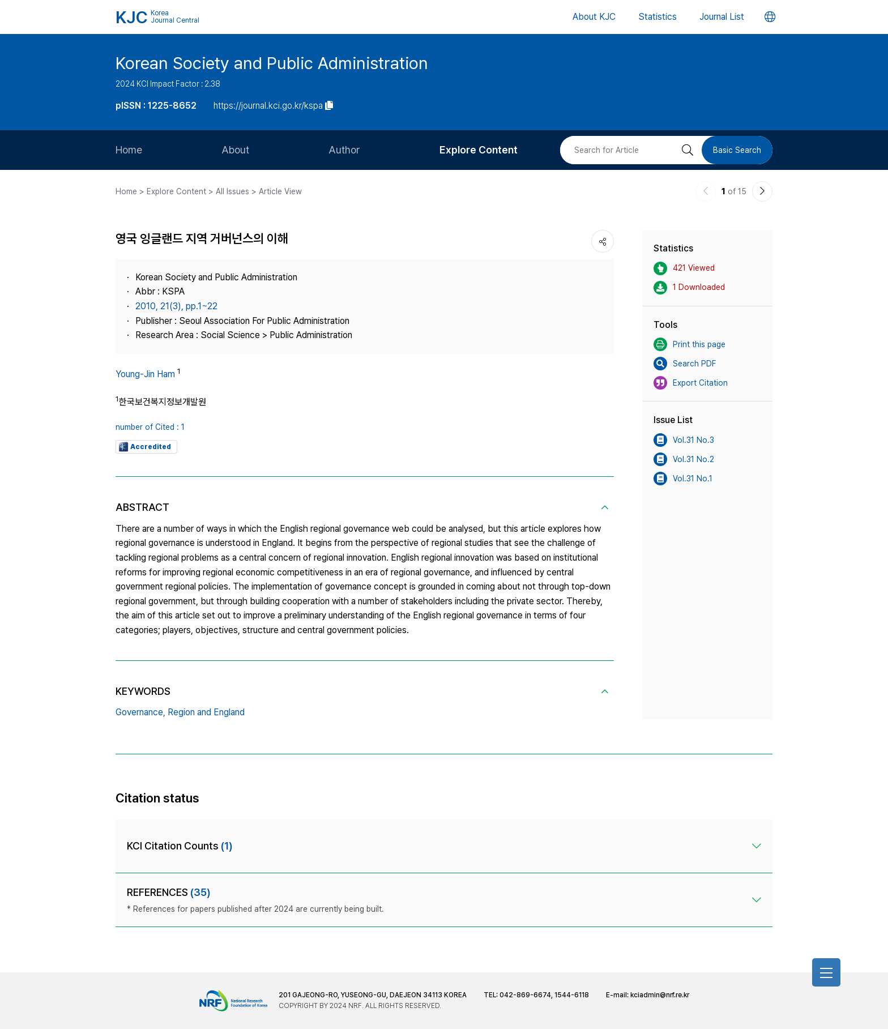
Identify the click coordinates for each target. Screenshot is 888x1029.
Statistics (657, 16)
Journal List (721, 16)
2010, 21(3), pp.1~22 (176, 306)
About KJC (594, 16)
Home (129, 150)
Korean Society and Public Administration (272, 63)
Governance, (140, 712)
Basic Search (737, 150)
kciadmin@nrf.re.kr (659, 995)
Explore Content (478, 150)
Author (344, 150)
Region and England (206, 712)
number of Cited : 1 (150, 427)
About (235, 150)
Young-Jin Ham (145, 374)
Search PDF (685, 363)
